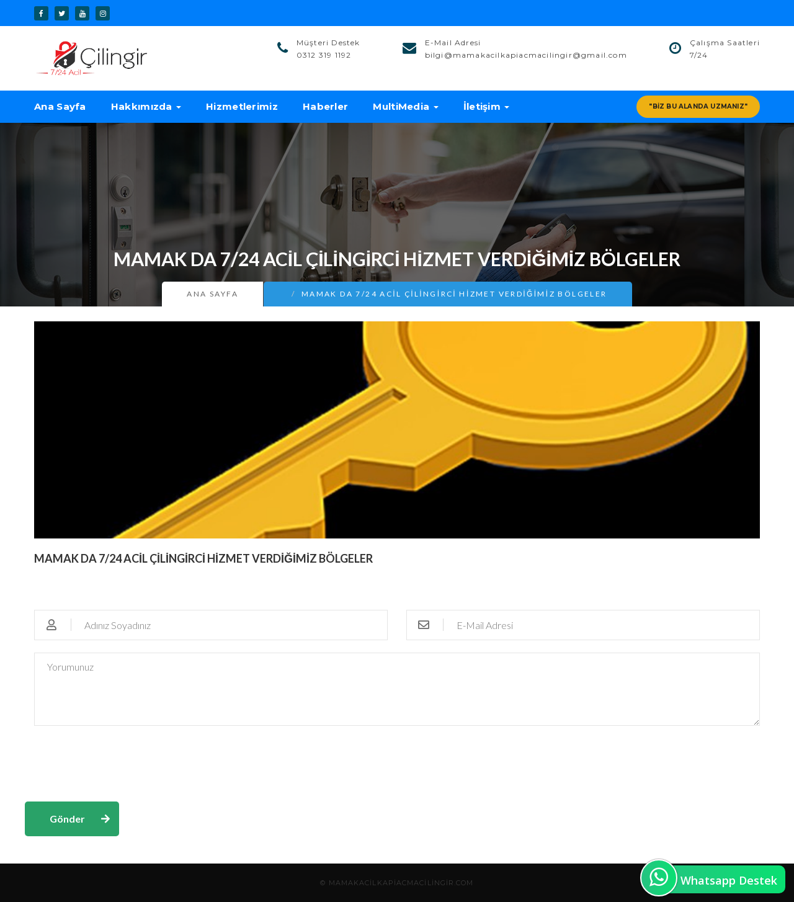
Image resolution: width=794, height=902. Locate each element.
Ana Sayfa (60, 106)
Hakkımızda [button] (146, 106)
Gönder (67, 818)
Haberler (325, 106)
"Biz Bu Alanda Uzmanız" (698, 106)
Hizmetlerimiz (242, 106)
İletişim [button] (486, 106)
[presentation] (119, 762)
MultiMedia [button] (405, 106)
